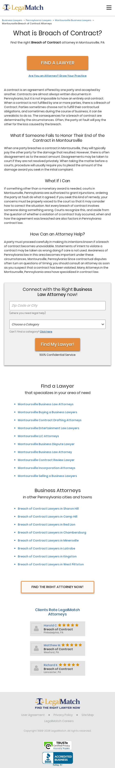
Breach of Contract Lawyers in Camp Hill (47, 517)
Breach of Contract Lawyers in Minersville (48, 540)
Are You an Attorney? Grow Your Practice (58, 76)
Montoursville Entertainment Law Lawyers (48, 428)
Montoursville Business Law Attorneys (46, 404)
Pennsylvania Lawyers (38, 20)
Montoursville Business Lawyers (73, 20)
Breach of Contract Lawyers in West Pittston (51, 564)
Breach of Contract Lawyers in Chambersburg (52, 532)
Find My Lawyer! (57, 344)
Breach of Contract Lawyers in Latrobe (46, 548)
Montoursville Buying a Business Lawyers (47, 412)
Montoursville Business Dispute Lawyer (46, 444)
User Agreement (33, 715)
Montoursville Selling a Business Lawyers (47, 476)
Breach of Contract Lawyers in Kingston (47, 556)
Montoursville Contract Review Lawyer (46, 460)
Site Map (88, 715)
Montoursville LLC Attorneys (38, 436)
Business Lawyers (12, 20)
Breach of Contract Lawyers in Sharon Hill (48, 509)
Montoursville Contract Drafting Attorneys (50, 420)
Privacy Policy (63, 715)
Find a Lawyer (57, 63)
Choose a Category (25, 324)
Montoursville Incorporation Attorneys (46, 468)
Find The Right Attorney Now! (57, 587)
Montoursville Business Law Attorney (45, 452)
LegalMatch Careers (59, 721)
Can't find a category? (30, 331)
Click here (46, 331)
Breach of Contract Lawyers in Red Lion (46, 524)
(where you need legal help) (27, 313)
